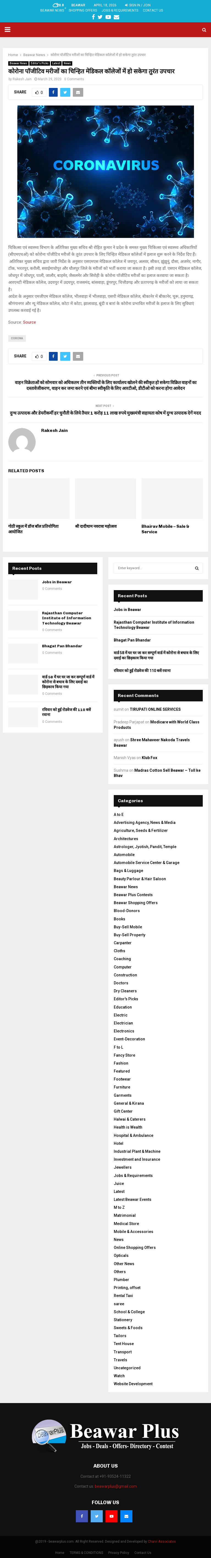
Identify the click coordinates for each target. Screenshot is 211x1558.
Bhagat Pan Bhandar (62, 646)
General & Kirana (129, 1103)
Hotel (118, 1143)
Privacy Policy (118, 1553)
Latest (56, 63)
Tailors (120, 1336)
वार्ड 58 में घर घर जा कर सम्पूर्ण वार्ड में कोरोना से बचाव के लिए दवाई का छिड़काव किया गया (68, 682)
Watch (119, 1376)
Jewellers (123, 1167)
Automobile (124, 854)
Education (123, 1007)
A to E (119, 814)
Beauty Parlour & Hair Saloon (140, 879)
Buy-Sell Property (129, 935)
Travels (120, 1360)
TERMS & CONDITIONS (86, 1553)
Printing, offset (127, 1287)
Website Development (133, 1384)
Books (119, 919)
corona (17, 338)
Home (59, 1553)
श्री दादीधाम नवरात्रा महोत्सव (95, 526)
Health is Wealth (128, 1127)
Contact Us (153, 10)
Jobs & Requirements (120, 10)
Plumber (121, 1279)
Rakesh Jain (22, 79)
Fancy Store (124, 1055)
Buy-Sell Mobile (128, 927)
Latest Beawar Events (132, 1199)
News (67, 63)
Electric (120, 1015)
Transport (123, 1352)
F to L (118, 1047)
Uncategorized (127, 1368)
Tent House (124, 1344)
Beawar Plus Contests (133, 895)
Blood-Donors (127, 911)
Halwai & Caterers (130, 1119)
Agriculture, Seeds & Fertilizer (141, 830)
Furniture (122, 1087)
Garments (123, 1095)
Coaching (122, 959)
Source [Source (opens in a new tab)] (29, 322)
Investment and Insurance (137, 1159)
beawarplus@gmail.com (116, 1486)
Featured (122, 1071)
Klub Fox (149, 758)
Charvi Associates (162, 1541)
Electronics (124, 1031)
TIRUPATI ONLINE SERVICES (155, 709)
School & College (129, 1312)
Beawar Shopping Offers (136, 903)
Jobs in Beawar (57, 582)
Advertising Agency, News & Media (145, 822)
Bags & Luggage (128, 870)
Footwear (122, 1079)
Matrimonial (125, 1215)
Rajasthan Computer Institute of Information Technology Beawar (66, 618)
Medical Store (126, 1223)
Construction (125, 975)
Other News (124, 1264)
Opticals (121, 1255)
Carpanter (123, 943)
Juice (119, 1183)
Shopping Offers (83, 10)
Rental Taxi (123, 1295)
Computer (123, 967)
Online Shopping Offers (135, 1247)
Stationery (123, 1320)
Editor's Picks (40, 63)
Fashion (121, 1063)
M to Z (119, 1207)
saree (119, 1304)
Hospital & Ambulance (133, 1135)
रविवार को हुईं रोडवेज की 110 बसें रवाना (142, 670)
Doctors (121, 983)
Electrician (123, 1023)
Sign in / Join (138, 5)
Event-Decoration (129, 1039)
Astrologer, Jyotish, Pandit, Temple (145, 847)
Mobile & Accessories (133, 1231)
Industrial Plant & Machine (137, 1151)
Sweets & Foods (128, 1328)
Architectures (126, 839)
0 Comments (74, 79)
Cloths (119, 951)
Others (120, 1272)
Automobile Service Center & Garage (146, 862)
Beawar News (52, 10)
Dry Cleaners (125, 991)
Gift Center (123, 1111)
